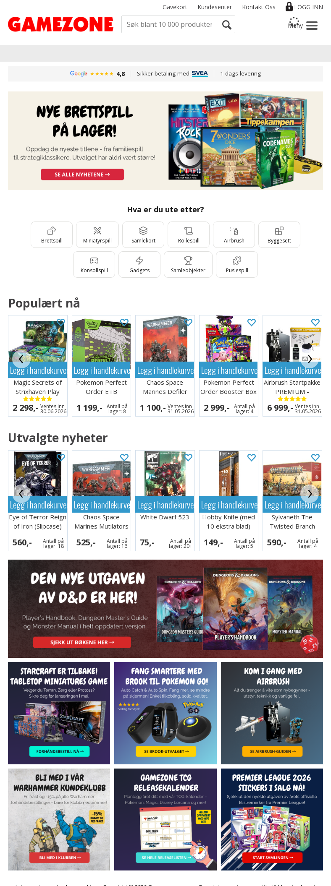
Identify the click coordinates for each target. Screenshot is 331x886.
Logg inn (308, 7)
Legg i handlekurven (38, 369)
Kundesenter (214, 7)
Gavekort (175, 7)
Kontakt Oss (259, 7)
